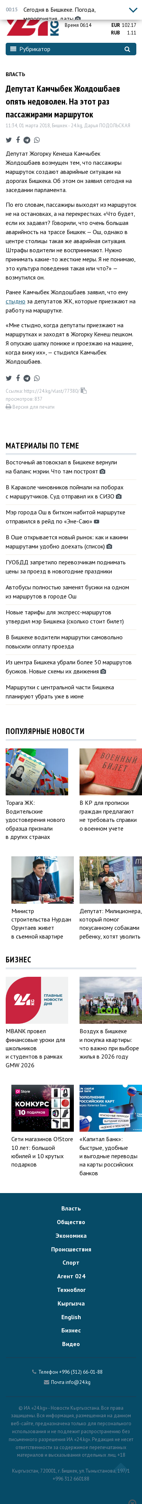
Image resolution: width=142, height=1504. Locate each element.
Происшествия (71, 1249)
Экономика (71, 1235)
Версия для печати (30, 407)
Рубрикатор (30, 49)
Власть (15, 74)
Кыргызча (71, 1303)
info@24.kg (78, 1382)
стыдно (15, 301)
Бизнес (71, 1330)
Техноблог (71, 1289)
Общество (71, 1222)
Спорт (71, 1262)
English (71, 1317)
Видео (71, 1344)
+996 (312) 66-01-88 (81, 1372)
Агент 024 (71, 1276)
